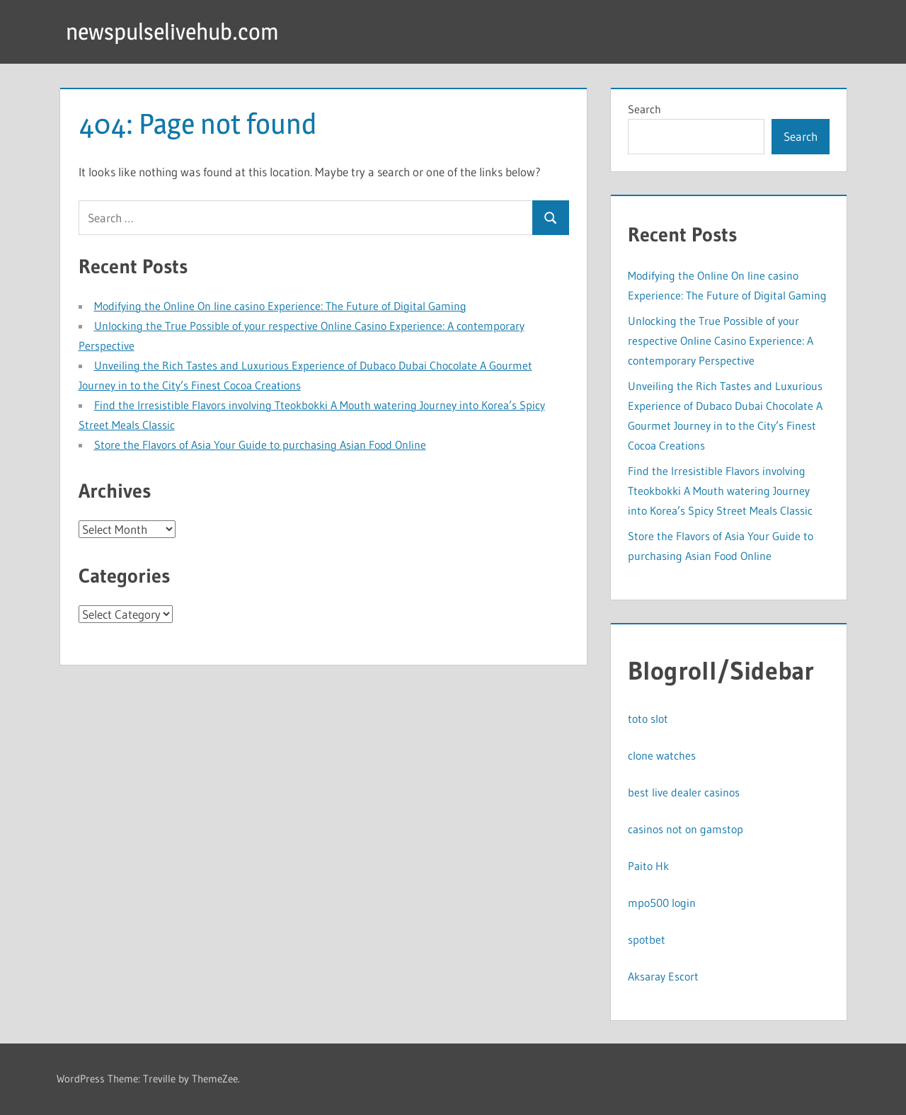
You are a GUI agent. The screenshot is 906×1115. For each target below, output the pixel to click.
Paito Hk (648, 866)
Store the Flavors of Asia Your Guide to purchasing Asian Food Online (260, 445)
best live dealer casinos (684, 792)
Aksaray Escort (663, 976)
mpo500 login (662, 903)
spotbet (646, 939)
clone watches (662, 755)
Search (644, 109)
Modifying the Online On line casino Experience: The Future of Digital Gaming (280, 306)
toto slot (648, 718)
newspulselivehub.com (172, 31)
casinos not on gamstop (685, 829)
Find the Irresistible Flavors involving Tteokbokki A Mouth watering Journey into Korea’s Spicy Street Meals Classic (720, 491)
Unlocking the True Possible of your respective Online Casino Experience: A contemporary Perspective (720, 340)
